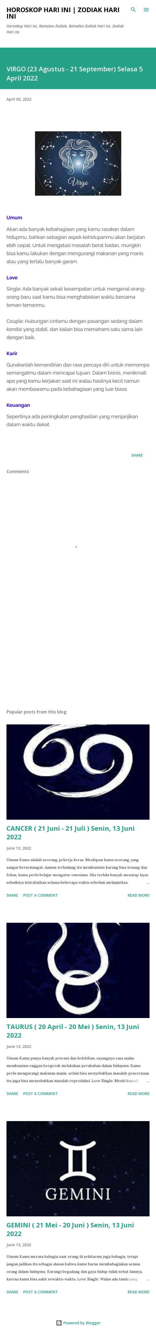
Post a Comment (40, 895)
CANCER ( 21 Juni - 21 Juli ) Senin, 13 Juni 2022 (70, 832)
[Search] (133, 9)
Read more (139, 895)
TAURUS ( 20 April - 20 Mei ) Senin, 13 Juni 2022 (72, 1031)
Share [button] (137, 455)
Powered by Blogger (78, 1322)
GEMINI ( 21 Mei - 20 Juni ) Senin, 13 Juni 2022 (70, 1229)
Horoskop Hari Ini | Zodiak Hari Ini (63, 12)
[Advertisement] (78, 654)
